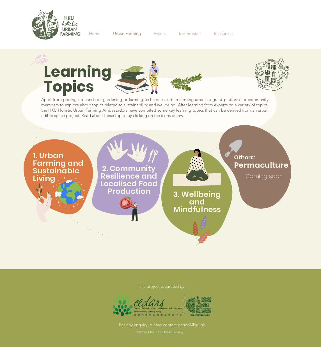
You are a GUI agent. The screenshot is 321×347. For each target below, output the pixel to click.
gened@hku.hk (191, 324)
